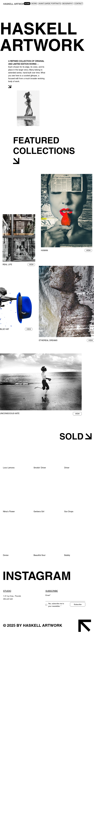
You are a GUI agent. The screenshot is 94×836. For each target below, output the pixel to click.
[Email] (64, 599)
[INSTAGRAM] (40, 576)
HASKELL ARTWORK (14, 4)
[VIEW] (31, 264)
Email (48, 595)
